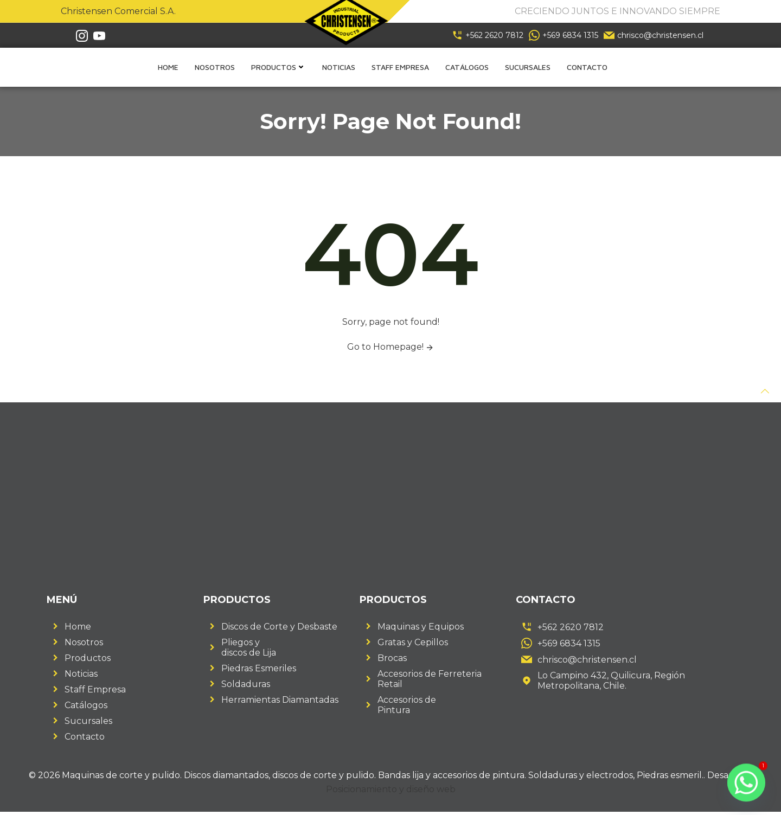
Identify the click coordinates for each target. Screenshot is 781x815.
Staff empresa (400, 67)
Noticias (338, 67)
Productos (278, 67)
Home (168, 67)
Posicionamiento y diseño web (391, 791)
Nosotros (215, 67)
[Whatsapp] (746, 782)
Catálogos (467, 67)
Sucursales (527, 67)
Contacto (587, 67)
